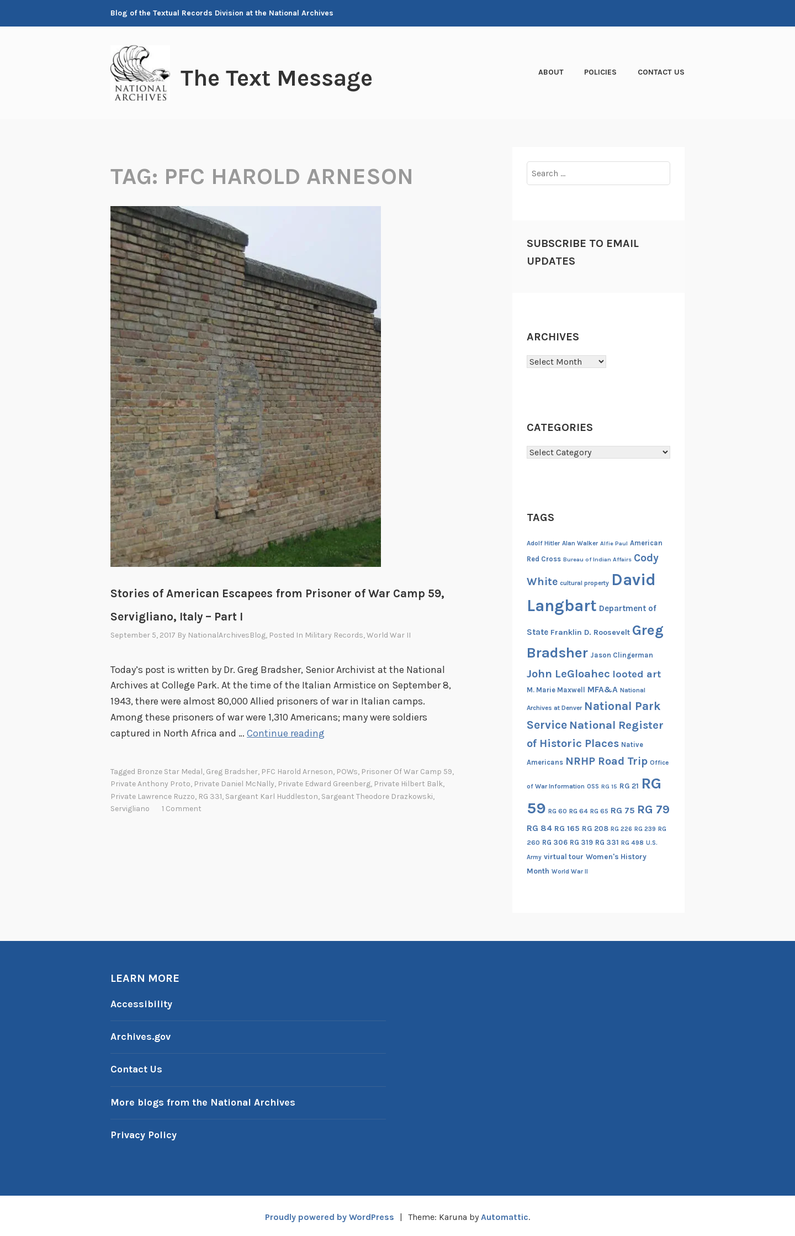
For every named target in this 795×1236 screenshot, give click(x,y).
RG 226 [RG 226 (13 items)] (621, 829)
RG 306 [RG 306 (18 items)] (555, 842)
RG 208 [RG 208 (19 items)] (595, 828)
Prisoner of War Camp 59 (406, 771)
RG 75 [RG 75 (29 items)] (623, 810)
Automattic (505, 1214)
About (551, 72)
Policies (600, 72)
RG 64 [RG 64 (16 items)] (578, 811)
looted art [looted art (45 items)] (636, 674)
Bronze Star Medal (170, 771)
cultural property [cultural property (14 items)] (584, 583)
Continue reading (286, 733)
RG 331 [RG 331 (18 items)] (607, 842)
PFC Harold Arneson (297, 771)
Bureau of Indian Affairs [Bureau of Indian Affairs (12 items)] (597, 559)
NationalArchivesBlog (227, 635)
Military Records (334, 635)
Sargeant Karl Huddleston (271, 796)
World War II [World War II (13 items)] (570, 871)
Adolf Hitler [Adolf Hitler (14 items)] (543, 543)
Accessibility (141, 1004)
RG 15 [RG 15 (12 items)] (609, 786)
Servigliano (130, 808)
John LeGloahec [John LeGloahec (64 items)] (568, 673)
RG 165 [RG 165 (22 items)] (567, 828)
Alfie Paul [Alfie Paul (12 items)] (614, 543)
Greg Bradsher (232, 771)
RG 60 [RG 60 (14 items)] (557, 811)
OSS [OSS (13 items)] (593, 786)
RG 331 (210, 796)
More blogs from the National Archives (204, 1101)
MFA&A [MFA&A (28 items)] (602, 690)
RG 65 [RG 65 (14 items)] (599, 811)
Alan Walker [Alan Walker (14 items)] (580, 543)
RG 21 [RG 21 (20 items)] (629, 786)
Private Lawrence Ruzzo (152, 796)
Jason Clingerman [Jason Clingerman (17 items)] (621, 655)
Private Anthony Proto (150, 783)
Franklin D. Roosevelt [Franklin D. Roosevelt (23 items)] (590, 632)
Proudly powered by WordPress (329, 1214)
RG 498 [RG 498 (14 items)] (632, 842)
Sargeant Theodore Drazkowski (377, 796)
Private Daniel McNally (234, 783)
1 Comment (182, 808)
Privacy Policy (143, 1133)
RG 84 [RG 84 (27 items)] (539, 828)
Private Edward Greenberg (324, 783)
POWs (347, 771)
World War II (389, 635)
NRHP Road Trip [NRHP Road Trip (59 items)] (606, 761)
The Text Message (278, 78)
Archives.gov (140, 1036)
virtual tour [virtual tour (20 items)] (564, 857)
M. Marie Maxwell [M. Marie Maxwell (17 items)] (556, 690)
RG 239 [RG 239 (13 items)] (645, 829)
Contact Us (661, 72)
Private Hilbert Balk (408, 783)
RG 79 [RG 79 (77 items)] (653, 809)
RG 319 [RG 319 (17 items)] (581, 842)
